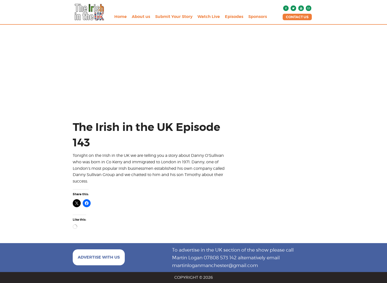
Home (120, 16)
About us (141, 16)
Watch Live (208, 16)
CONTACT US (297, 17)
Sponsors (257, 16)
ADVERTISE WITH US (99, 257)
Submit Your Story (174, 16)
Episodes (234, 16)
